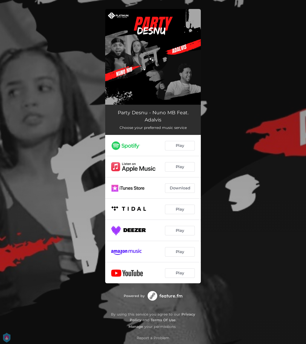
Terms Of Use (163, 320)
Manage (135, 326)
